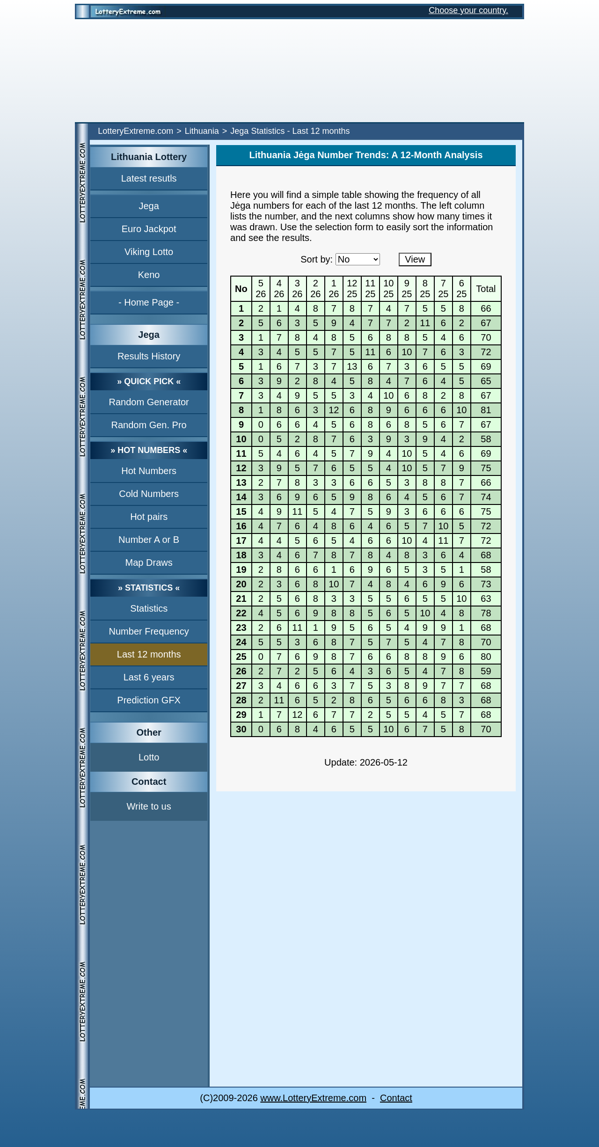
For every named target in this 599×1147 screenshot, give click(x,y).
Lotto (149, 757)
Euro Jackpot (149, 229)
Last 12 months (149, 654)
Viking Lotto (148, 252)
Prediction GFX (149, 700)
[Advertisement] (299, 70)
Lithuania (202, 131)
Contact (396, 1098)
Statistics (149, 608)
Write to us (149, 806)
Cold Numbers (149, 494)
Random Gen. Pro (149, 425)
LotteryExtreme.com (135, 131)
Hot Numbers (148, 471)
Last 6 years (149, 677)
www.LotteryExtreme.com (313, 1098)
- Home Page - (148, 302)
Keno (149, 275)
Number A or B (148, 539)
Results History (148, 356)
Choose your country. (468, 10)
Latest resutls (149, 178)
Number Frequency (149, 631)
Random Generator (149, 402)
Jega (149, 206)
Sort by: (316, 259)
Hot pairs (149, 516)
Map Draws (149, 562)
